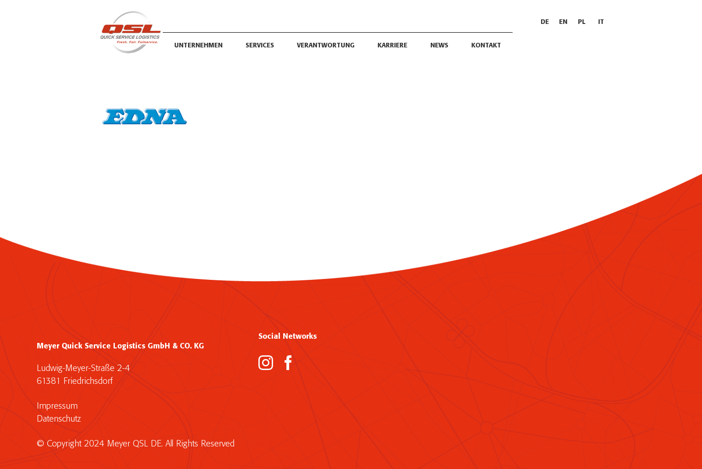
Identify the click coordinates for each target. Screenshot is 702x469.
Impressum (57, 406)
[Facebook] (288, 362)
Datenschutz (59, 419)
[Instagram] (265, 362)
